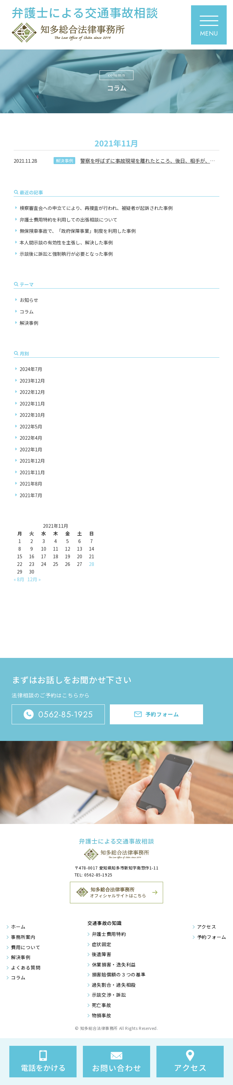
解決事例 (64, 160)
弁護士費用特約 (109, 934)
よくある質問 (25, 967)
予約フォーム (211, 937)
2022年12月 (32, 392)
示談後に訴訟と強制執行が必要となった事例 (66, 253)
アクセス (206, 926)
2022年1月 (31, 449)
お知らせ (29, 300)
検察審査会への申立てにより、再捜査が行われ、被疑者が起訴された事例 (96, 208)
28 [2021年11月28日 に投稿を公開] (91, 564)
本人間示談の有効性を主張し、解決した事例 (66, 242)
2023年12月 (32, 380)
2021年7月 (31, 495)
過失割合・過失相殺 (114, 984)
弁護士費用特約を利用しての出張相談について (68, 219)
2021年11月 (32, 472)
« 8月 (19, 579)
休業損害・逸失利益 (114, 964)
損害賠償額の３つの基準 (119, 974)
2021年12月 (32, 460)
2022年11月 (32, 403)
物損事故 (102, 1015)
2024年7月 (31, 369)
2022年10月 (32, 414)
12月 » (34, 579)
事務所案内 (23, 937)
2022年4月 (31, 437)
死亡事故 (102, 1005)
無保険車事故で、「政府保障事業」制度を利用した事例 (78, 230)
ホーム (18, 926)
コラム (27, 311)
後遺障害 (102, 954)
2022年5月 (31, 426)
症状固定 (102, 944)
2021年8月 (31, 483)
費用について (25, 947)
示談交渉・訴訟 (109, 994)
